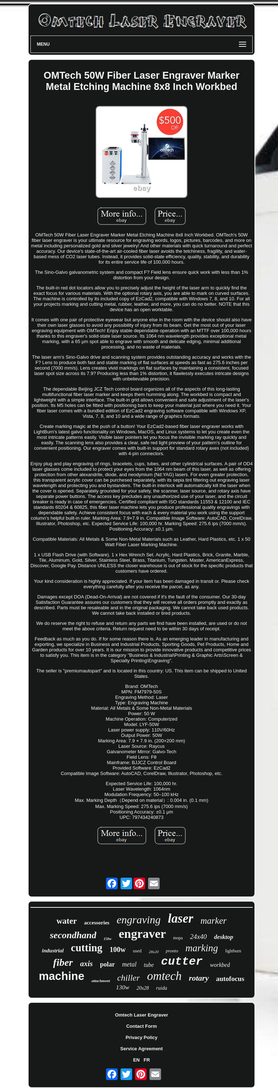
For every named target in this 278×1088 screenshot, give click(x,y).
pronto (172, 950)
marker (214, 921)
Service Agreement (141, 1048)
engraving (139, 920)
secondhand (73, 935)
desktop (223, 937)
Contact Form (141, 1026)
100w (118, 949)
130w (122, 987)
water (66, 921)
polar (107, 964)
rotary (199, 977)
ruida (161, 988)
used (137, 950)
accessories (96, 923)
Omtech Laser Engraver (141, 1015)
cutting (86, 947)
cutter (182, 961)
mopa (178, 937)
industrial (53, 950)
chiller (128, 977)
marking (201, 948)
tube (149, 965)
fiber (63, 962)
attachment (101, 980)
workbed (220, 965)
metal (129, 964)
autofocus (230, 978)
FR (147, 1060)
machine (61, 976)
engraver (142, 933)
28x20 (154, 951)
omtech (164, 975)
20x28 (142, 988)
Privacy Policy (141, 1037)
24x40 (198, 936)
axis (86, 963)
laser (180, 918)
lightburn (233, 950)
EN (136, 1060)
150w (107, 939)
